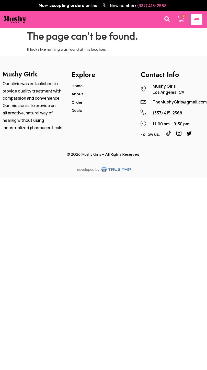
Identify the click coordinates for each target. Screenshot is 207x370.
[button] (167, 19)
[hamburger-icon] (196, 19)
